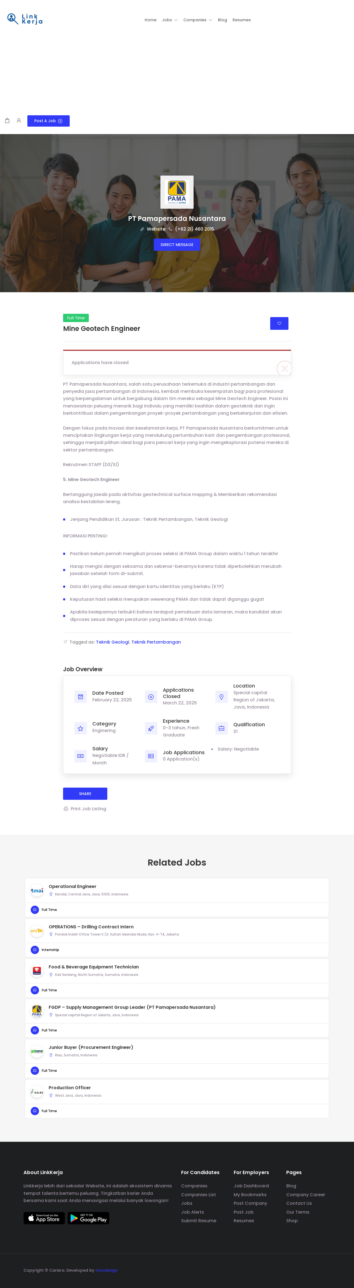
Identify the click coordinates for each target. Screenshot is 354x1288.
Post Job (244, 1212)
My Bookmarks (250, 1195)
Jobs (186, 1203)
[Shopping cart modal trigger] (7, 120)
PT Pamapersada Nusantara (177, 218)
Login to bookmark (279, 323)
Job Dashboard (251, 1186)
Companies (194, 1186)
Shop (292, 1221)
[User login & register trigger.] (19, 120)
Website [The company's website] (152, 229)
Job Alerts (192, 1212)
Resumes (244, 1221)
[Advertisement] (177, 74)
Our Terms (297, 1212)
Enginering (104, 730)
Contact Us (299, 1203)
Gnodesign (106, 1270)
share (85, 793)
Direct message (177, 244)
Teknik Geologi (112, 642)
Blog (291, 1186)
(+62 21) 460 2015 (191, 229)
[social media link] (325, 1269)
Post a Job (48, 121)
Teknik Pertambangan (156, 642)
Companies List (198, 1195)
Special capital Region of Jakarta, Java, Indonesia (254, 699)
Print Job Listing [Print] (84, 809)
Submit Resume (198, 1221)
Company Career (305, 1195)
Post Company (250, 1203)
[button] (170, 20)
